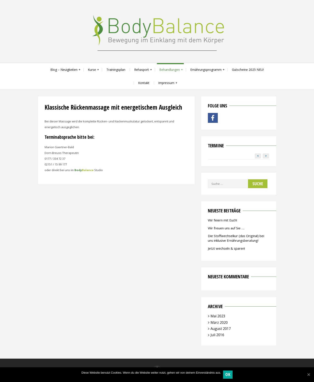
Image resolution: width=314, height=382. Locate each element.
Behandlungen (169, 69)
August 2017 (221, 328)
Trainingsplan (115, 69)
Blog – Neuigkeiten (63, 69)
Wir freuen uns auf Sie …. (226, 228)
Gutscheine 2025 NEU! (248, 69)
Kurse (92, 69)
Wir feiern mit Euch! (222, 220)
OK (227, 374)
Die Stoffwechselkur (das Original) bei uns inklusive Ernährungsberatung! (236, 238)
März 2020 (219, 322)
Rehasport (141, 69)
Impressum (166, 83)
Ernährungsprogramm (206, 69)
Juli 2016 (217, 334)
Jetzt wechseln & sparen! (226, 248)
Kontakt (143, 83)
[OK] (308, 374)
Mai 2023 (218, 316)
